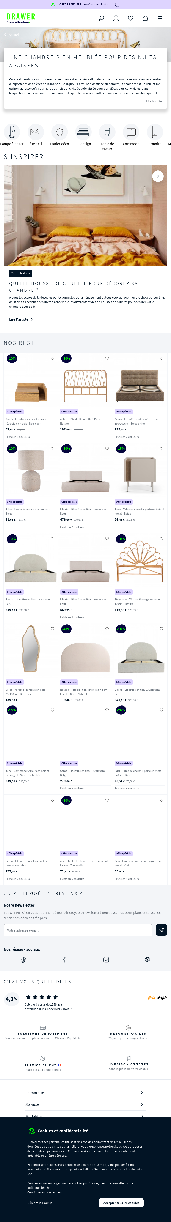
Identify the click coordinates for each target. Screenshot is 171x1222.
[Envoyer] (161, 930)
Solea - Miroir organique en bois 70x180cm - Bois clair (25, 692)
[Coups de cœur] (130, 17)
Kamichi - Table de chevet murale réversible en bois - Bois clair (26, 421)
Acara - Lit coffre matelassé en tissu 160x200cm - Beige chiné (136, 421)
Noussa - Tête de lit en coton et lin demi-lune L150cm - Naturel (84, 692)
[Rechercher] (101, 18)
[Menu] (160, 17)
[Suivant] (158, 176)
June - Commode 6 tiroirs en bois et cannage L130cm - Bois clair (27, 773)
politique (33, 1188)
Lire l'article (22, 319)
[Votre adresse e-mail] (78, 930)
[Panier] (145, 17)
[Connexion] (116, 18)
